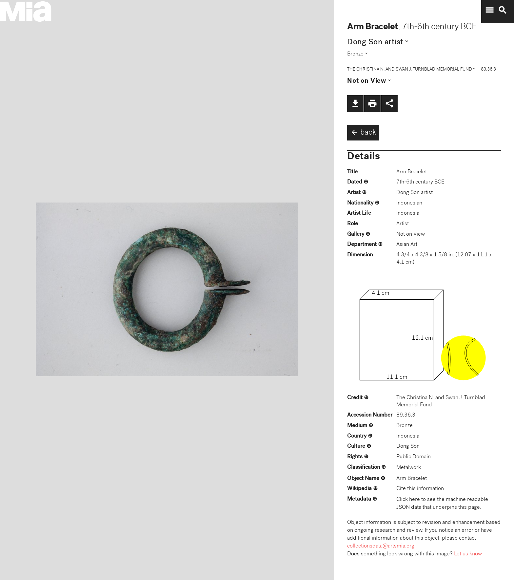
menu (489, 10)
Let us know (468, 554)
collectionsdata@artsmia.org (380, 546)
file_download (355, 103)
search (502, 10)
